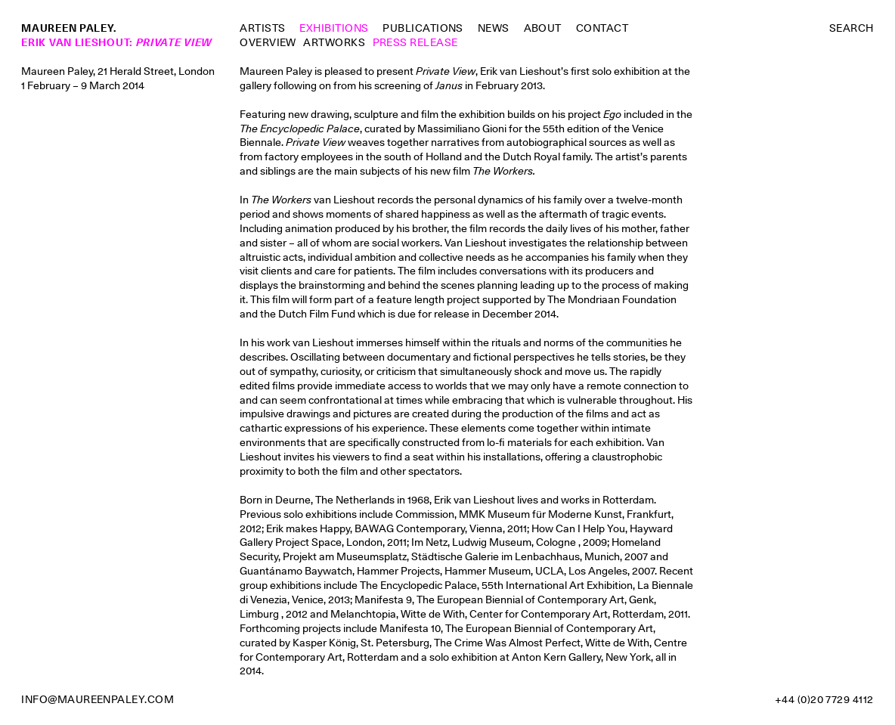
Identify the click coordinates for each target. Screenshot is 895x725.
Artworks (334, 42)
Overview (268, 42)
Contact (602, 28)
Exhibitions (333, 28)
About (543, 28)
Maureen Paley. (68, 28)
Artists (262, 28)
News (493, 28)
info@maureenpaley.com (97, 699)
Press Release (415, 42)
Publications (422, 28)
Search (851, 28)
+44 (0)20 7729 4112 (824, 699)
